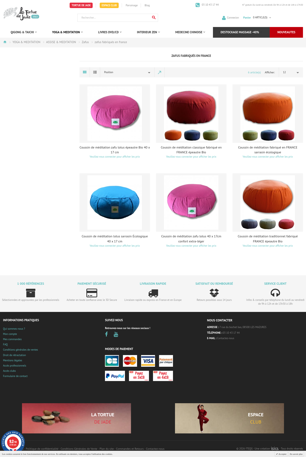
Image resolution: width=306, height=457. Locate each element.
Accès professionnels (14, 365)
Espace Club (109, 5)
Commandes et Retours (130, 449)
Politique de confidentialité (42, 449)
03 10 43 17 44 (210, 4)
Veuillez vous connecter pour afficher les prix (115, 156)
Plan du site (107, 449)
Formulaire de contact (15, 376)
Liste (95, 72)
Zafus (85, 42)
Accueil (5, 42)
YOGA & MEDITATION (26, 42)
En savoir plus (296, 454)
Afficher (269, 72)
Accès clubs (9, 371)
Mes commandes (12, 339)
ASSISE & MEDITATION (61, 42)
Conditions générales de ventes (20, 349)
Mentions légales (12, 360)
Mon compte (10, 334)
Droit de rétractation (14, 355)
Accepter (282, 454)
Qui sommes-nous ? (14, 328)
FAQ (5, 344)
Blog (147, 5)
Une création (267, 448)
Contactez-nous (225, 338)
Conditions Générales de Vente (79, 449)
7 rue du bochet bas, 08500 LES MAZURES (242, 327)
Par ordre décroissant (160, 72)
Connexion (233, 17)
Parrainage (132, 5)
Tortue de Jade (81, 5)
